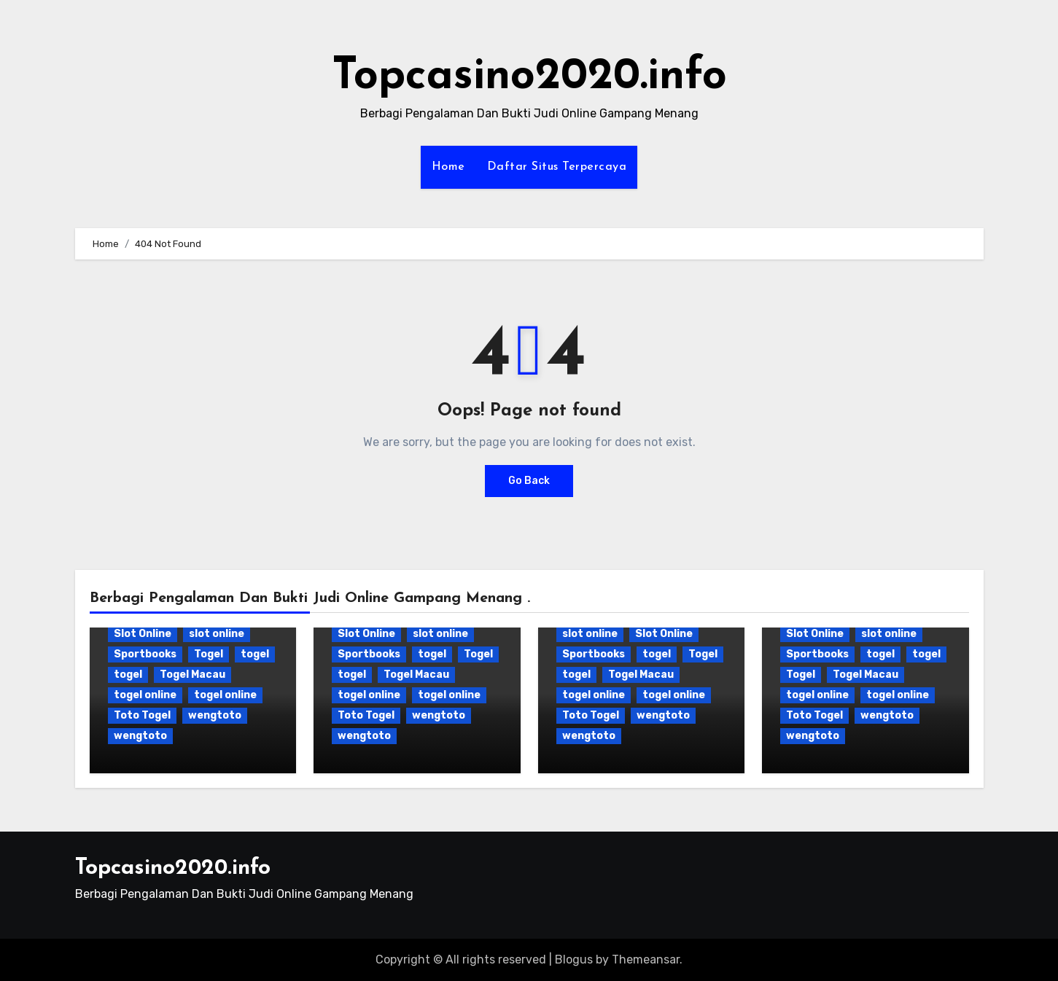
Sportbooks (145, 654)
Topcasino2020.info (529, 77)
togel (255, 654)
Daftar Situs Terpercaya (557, 167)
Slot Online (142, 634)
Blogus (574, 959)
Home (448, 167)
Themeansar (646, 959)
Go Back (529, 480)
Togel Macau (192, 674)
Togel (208, 654)
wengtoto (214, 715)
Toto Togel (142, 715)
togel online (145, 695)
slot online (216, 634)
